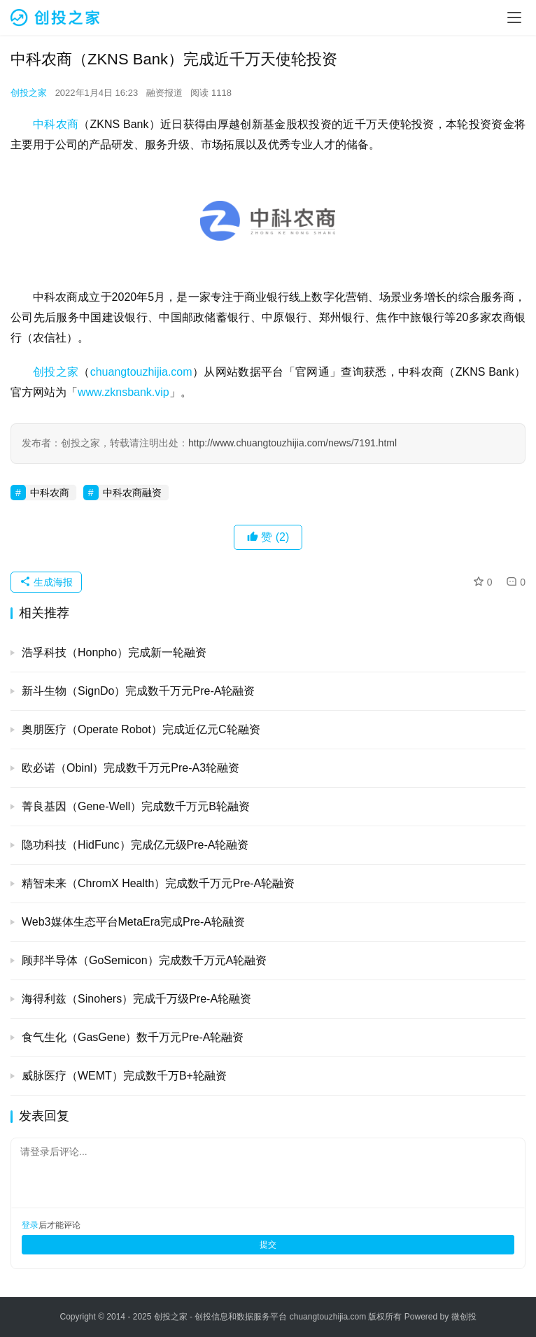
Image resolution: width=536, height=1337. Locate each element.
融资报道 (164, 92)
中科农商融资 (132, 492)
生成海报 (46, 582)
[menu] (514, 17)
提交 (268, 1245)
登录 (30, 1225)
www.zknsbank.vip (123, 392)
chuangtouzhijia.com (141, 372)
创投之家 (28, 92)
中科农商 (55, 124)
